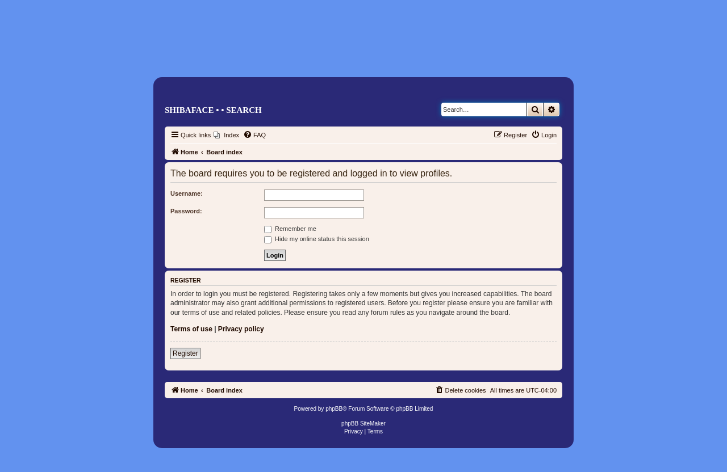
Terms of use (191, 329)
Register (185, 353)
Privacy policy (241, 329)
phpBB (333, 409)
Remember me (290, 228)
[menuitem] (226, 135)
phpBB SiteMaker (363, 423)
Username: (186, 193)
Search (244, 110)
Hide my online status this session (316, 238)
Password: (186, 211)
